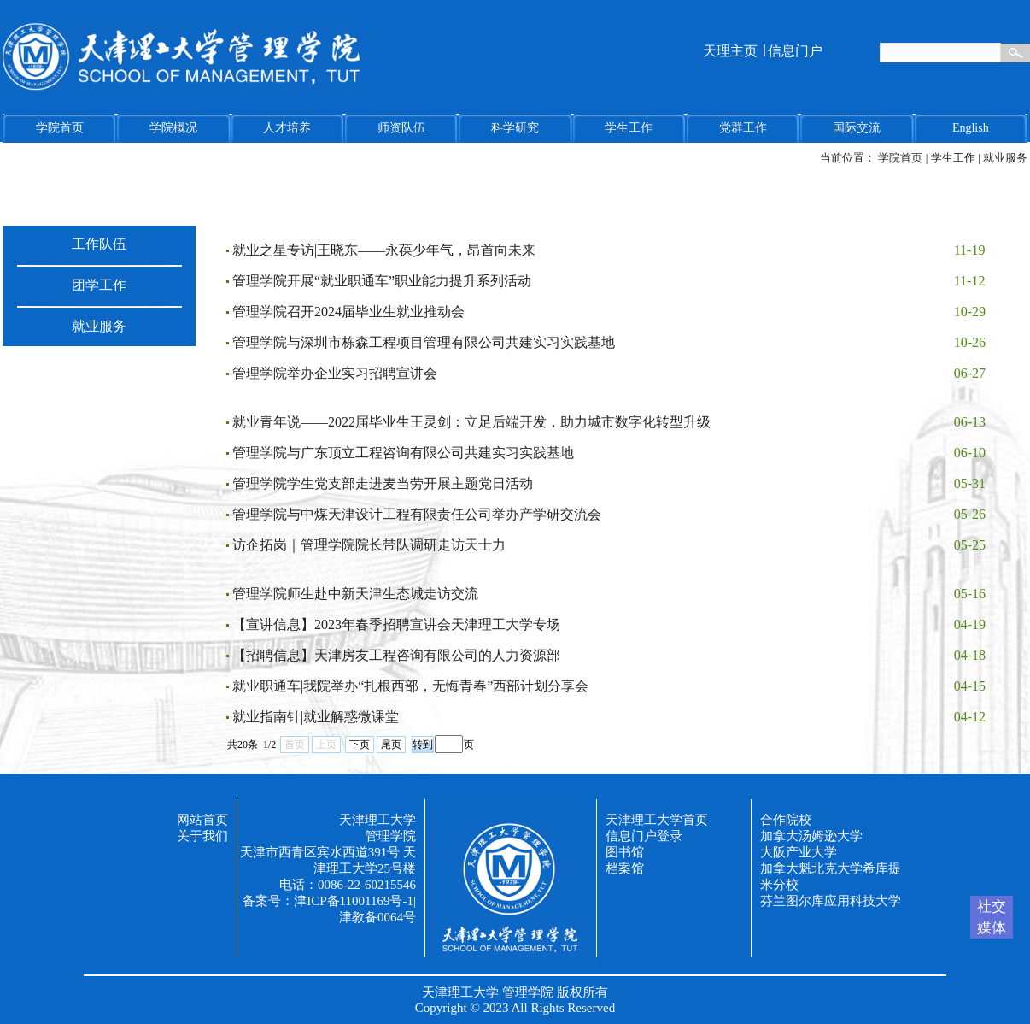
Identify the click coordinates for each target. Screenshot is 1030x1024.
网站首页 (202, 820)
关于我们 (202, 836)
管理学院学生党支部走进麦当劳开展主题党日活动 (382, 483)
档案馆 (625, 868)
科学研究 (515, 127)
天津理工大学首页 (657, 820)
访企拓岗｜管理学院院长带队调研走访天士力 (369, 545)
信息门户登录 (644, 836)
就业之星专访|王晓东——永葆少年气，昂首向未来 (383, 250)
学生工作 (629, 127)
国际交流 (857, 127)
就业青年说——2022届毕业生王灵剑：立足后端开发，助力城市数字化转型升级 (471, 422)
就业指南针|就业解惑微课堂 (315, 716)
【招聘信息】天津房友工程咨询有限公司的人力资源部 (396, 655)
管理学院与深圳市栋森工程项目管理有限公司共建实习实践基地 (423, 342)
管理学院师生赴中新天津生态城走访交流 (355, 593)
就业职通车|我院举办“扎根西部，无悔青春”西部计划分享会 (410, 686)
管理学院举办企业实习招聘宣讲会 (334, 373)
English (970, 127)
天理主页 (730, 51)
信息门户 (795, 51)
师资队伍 (401, 127)
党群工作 (743, 127)
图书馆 (625, 852)
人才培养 (287, 127)
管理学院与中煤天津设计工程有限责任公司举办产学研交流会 (416, 514)
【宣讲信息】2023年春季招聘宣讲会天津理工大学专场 (396, 624)
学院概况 (173, 127)
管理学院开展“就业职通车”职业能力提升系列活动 (381, 281)
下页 (359, 744)
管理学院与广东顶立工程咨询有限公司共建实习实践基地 (403, 452)
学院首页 (60, 127)
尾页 (391, 744)
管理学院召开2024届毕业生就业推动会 (348, 311)
